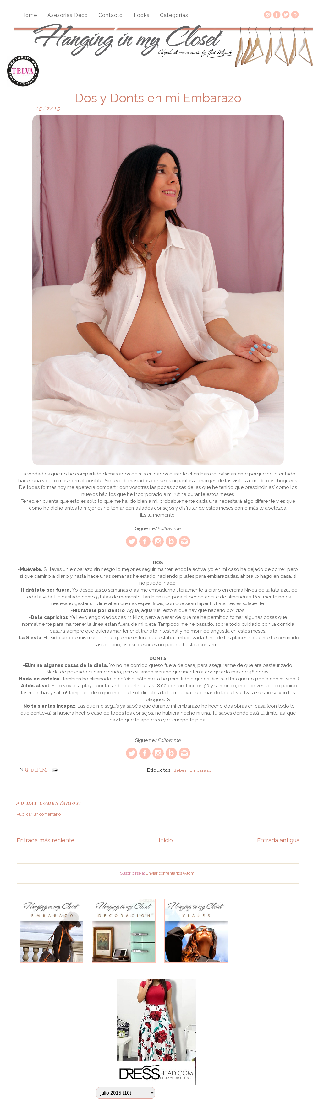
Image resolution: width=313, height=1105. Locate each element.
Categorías (174, 15)
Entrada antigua (278, 840)
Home (29, 15)
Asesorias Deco (67, 15)
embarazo (200, 770)
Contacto (110, 15)
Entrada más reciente (45, 840)
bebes (180, 770)
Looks (142, 15)
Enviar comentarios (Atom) (171, 873)
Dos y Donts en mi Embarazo (157, 98)
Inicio (166, 840)
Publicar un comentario (39, 814)
